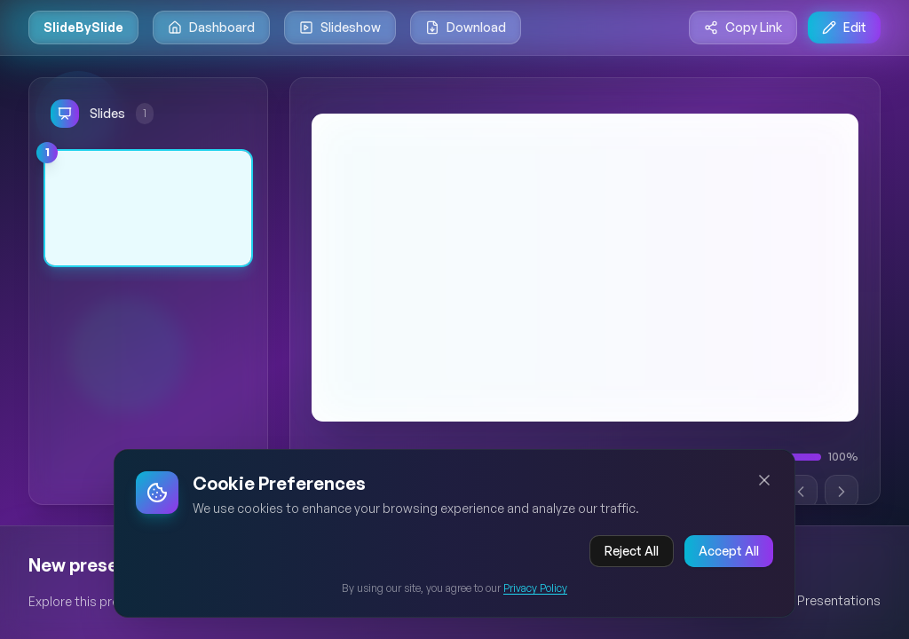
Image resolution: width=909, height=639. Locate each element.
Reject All (632, 553)
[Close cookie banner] (764, 483)
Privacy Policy (535, 590)
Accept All (729, 553)
